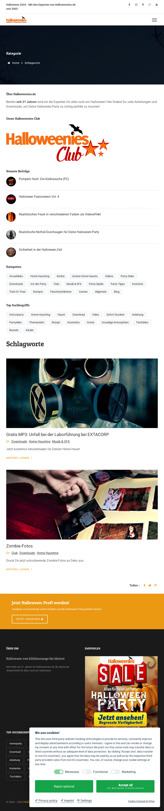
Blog (116, 291)
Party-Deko (127, 276)
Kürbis (61, 276)
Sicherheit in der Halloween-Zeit (40, 249)
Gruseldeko (16, 276)
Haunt (61, 314)
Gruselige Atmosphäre (115, 322)
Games (83, 291)
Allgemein (101, 291)
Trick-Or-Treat (17, 291)
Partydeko (15, 322)
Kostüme (137, 283)
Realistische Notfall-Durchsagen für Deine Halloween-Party (59, 232)
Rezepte (38, 291)
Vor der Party (38, 283)
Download (79, 314)
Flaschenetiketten (61, 291)
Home (12, 62)
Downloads (16, 283)
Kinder (30, 330)
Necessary (72, 772)
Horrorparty (16, 314)
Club (56, 283)
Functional (100, 772)
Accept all (125, 786)
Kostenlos (74, 322)
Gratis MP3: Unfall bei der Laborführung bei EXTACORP (57, 434)
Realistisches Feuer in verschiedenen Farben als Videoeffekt (60, 214)
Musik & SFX (74, 283)
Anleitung (137, 314)
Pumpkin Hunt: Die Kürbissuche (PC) (44, 179)
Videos (109, 276)
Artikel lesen (19, 457)
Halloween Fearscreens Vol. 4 (39, 196)
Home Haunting (39, 276)
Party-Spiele (96, 283)
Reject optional (64, 786)
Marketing (129, 772)
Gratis (90, 322)
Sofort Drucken (115, 314)
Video (95, 314)
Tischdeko (142, 322)
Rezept (56, 322)
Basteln (13, 330)
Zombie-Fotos (19, 546)
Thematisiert (36, 322)
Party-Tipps (118, 283)
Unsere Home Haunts (85, 276)
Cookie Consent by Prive (141, 801)
